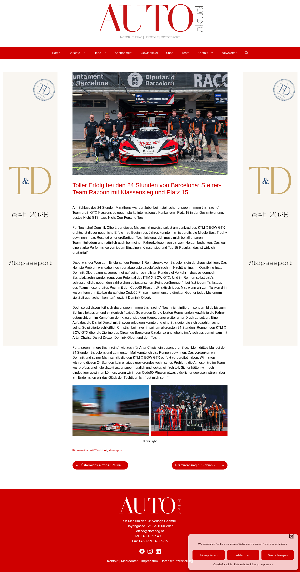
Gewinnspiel (149, 53)
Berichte (79, 53)
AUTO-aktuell (98, 450)
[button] (292, 536)
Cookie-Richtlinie (222, 564)
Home (56, 53)
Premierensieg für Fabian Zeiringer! (201, 465)
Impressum (267, 564)
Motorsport (115, 450)
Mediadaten (130, 561)
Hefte (102, 53)
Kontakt (208, 53)
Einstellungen (277, 555)
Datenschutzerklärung (246, 564)
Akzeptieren (209, 555)
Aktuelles (83, 450)
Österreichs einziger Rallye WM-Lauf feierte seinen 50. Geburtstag (104, 465)
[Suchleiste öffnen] (246, 53)
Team (185, 53)
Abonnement (123, 53)
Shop (169, 53)
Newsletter (229, 53)
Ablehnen (243, 555)
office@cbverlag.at (150, 531)
